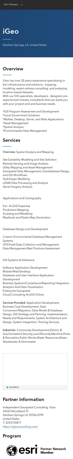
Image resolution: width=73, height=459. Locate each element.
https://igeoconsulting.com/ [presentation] (20, 426)
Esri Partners (11, 4)
